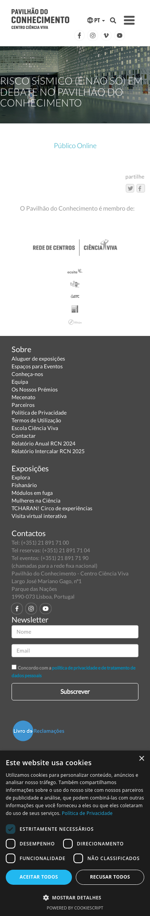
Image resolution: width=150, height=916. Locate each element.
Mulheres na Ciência (36, 500)
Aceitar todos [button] (39, 877)
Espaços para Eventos (37, 366)
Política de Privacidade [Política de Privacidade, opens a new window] (87, 813)
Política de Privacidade (39, 412)
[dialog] (75, 833)
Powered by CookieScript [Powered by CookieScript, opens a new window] (75, 908)
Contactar (24, 435)
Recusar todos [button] (110, 877)
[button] (75, 897)
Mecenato (23, 397)
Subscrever (75, 691)
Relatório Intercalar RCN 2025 (48, 451)
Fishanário (24, 485)
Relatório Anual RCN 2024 (43, 443)
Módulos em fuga (32, 492)
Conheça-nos (27, 374)
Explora (21, 477)
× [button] (141, 759)
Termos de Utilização (36, 420)
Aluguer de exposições (38, 358)
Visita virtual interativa (39, 516)
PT (96, 20)
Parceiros (23, 404)
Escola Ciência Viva (35, 428)
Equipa (20, 381)
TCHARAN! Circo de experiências (52, 508)
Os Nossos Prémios (35, 389)
